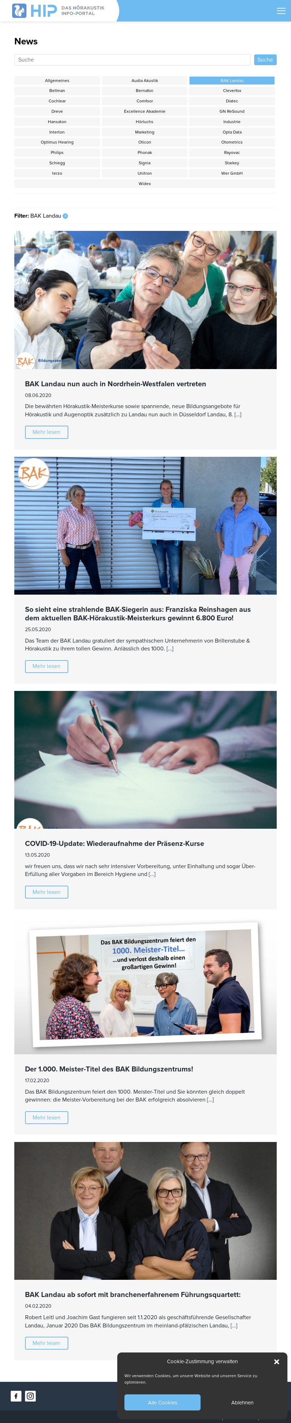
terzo (57, 173)
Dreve (57, 111)
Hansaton (57, 121)
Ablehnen (242, 1402)
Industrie (232, 121)
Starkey (232, 162)
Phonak (145, 152)
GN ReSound (232, 111)
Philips (57, 152)
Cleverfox (232, 90)
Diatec (232, 100)
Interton (57, 132)
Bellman (57, 90)
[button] (276, 1361)
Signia (145, 162)
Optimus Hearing (57, 142)
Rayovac (232, 152)
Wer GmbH (232, 173)
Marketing (144, 132)
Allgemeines (57, 80)
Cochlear (57, 100)
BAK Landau (232, 80)
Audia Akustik (145, 80)
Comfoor (145, 100)
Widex (145, 183)
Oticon (144, 142)
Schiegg (57, 162)
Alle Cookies (162, 1402)
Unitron (145, 173)
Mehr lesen (46, 432)
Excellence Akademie (145, 111)
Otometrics (232, 142)
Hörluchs (144, 121)
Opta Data (232, 132)
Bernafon (144, 90)
